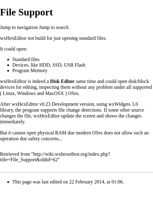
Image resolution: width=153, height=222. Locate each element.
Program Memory (29, 70)
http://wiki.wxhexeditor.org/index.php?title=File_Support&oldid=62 (55, 156)
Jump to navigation (19, 27)
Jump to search (54, 27)
